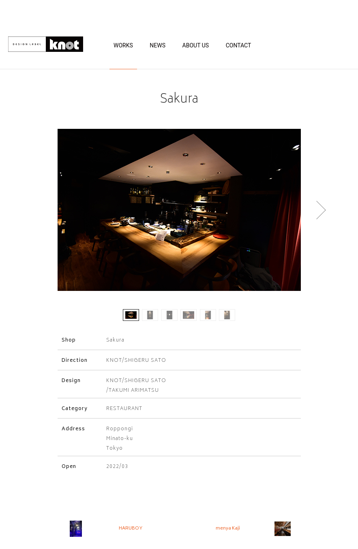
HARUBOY (130, 528)
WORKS (123, 45)
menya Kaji (228, 528)
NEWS (157, 45)
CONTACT (238, 45)
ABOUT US (195, 45)
